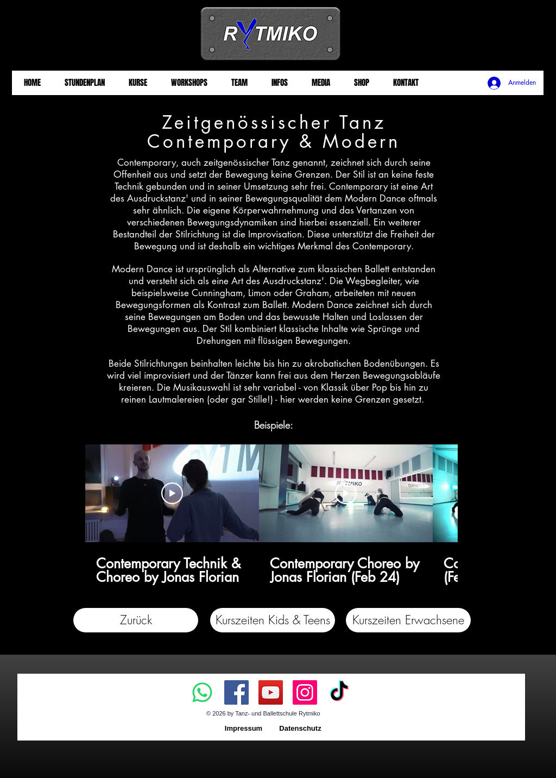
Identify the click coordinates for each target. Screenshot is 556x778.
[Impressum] (243, 729)
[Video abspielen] (172, 493)
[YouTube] (270, 692)
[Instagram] (305, 692)
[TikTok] (339, 692)
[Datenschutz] (300, 729)
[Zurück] (135, 620)
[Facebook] (236, 692)
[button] (272, 620)
